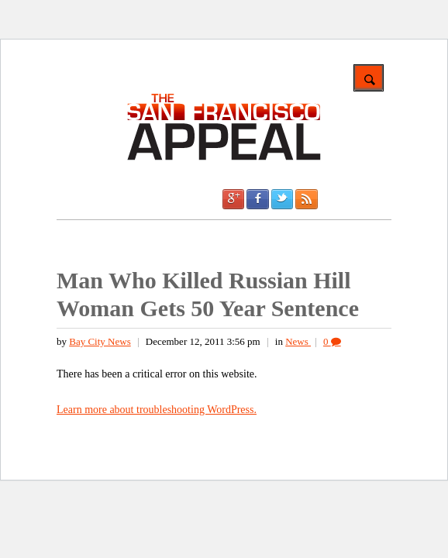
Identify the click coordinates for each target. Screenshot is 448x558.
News (298, 341)
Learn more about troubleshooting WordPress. (157, 409)
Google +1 (233, 199)
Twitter (282, 199)
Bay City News (99, 341)
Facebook (257, 199)
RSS (306, 199)
